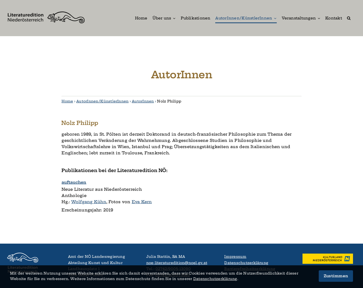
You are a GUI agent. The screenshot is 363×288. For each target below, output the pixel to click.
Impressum (235, 256)
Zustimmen (336, 276)
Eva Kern (142, 201)
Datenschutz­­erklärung (215, 279)
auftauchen (74, 182)
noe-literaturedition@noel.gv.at (176, 263)
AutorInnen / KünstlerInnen (102, 101)
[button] (348, 18)
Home (67, 101)
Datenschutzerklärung (246, 263)
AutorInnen (143, 101)
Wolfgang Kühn (88, 201)
